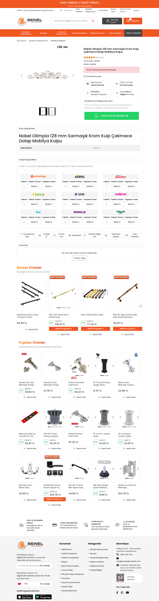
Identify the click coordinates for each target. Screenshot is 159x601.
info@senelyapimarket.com (128, 560)
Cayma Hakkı (67, 570)
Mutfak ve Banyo (97, 562)
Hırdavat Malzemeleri (99, 558)
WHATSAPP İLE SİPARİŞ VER (111, 116)
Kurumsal (64, 544)
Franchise (65, 578)
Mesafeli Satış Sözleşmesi (72, 574)
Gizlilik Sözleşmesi (69, 554)
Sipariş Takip (113, 10)
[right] (142, 306)
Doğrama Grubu (97, 566)
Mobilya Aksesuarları (99, 550)
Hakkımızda (66, 550)
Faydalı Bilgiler (96, 570)
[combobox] (20, 584)
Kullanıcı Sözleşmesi (70, 558)
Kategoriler (94, 544)
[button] (132, 21)
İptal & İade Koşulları (70, 566)
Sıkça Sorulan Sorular (125, 10)
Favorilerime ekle (92, 76)
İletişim (137, 10)
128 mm (96, 148)
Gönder (45, 566)
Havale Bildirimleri (69, 591)
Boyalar (93, 554)
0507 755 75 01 (124, 555)
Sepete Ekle (31, 329)
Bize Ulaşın (122, 544)
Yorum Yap (79, 258)
